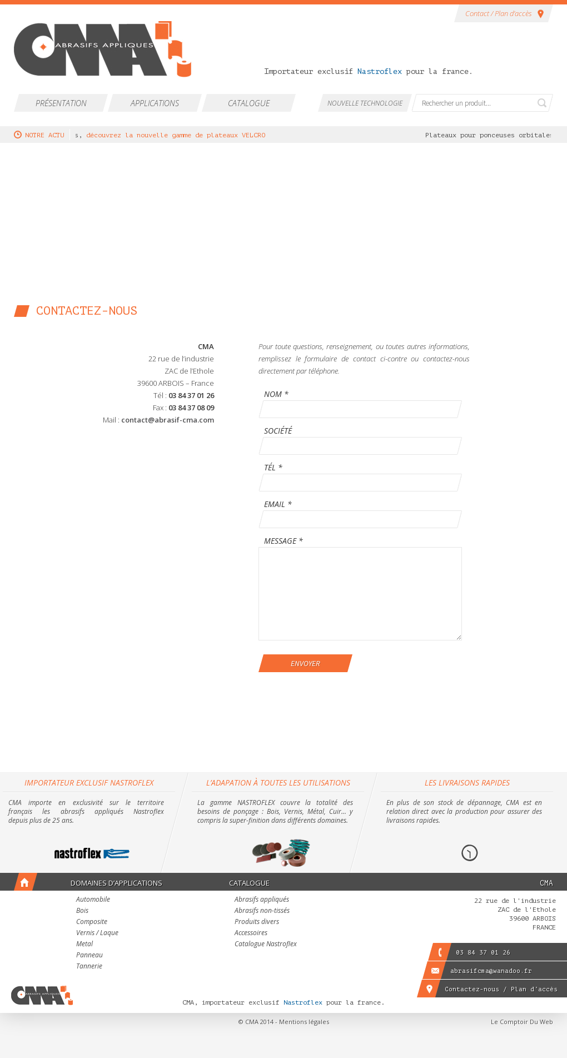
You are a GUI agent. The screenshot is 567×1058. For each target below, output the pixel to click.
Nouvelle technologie (364, 103)
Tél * (273, 468)
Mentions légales (304, 1021)
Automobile (93, 900)
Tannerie (89, 967)
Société (278, 431)
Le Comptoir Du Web (522, 1021)
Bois (82, 911)
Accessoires (251, 933)
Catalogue (249, 103)
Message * (283, 541)
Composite (91, 922)
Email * (278, 504)
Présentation (61, 103)
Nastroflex (379, 71)
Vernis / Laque (97, 933)
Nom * (276, 394)
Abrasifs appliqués (262, 900)
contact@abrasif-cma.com (167, 420)
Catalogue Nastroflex (266, 944)
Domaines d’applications (116, 883)
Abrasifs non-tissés (262, 911)
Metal (84, 944)
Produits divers (257, 922)
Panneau (89, 956)
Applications (155, 103)
